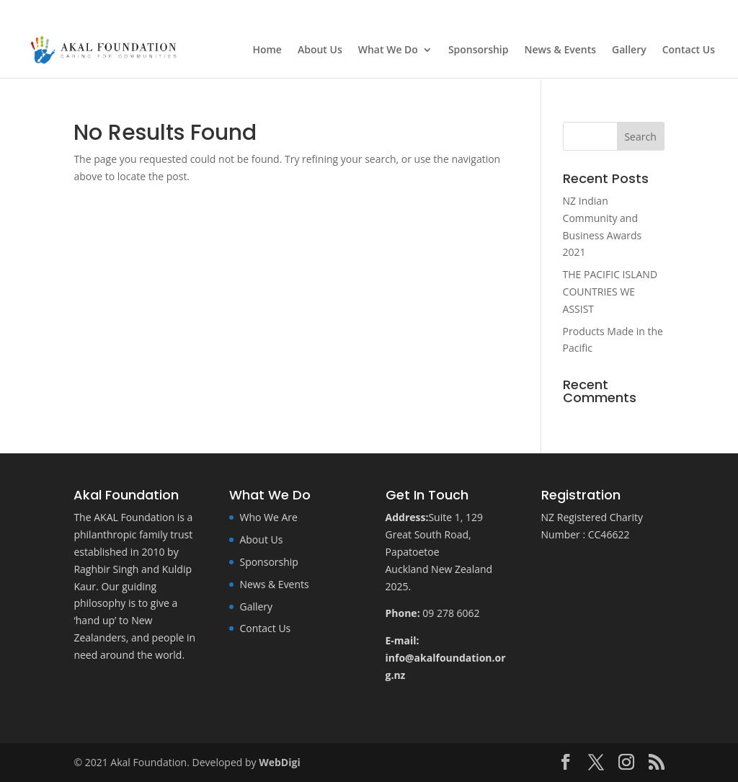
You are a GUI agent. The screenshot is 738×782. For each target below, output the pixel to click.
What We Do (388, 50)
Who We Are (268, 517)
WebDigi (279, 762)
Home (267, 50)
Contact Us (688, 50)
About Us (320, 50)
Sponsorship (478, 50)
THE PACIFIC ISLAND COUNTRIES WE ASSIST (610, 291)
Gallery (629, 50)
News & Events (561, 50)
